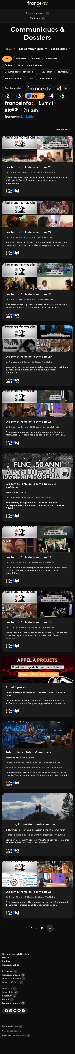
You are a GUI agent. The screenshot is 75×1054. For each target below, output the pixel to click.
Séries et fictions (13, 79)
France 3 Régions (11, 1003)
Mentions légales (10, 1026)
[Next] (50, 928)
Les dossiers (59, 49)
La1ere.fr (7, 996)
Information (46, 79)
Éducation (46, 72)
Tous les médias (13, 88)
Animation (20, 59)
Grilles (5, 958)
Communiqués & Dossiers (15, 954)
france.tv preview (35, 13)
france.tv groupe (11, 975)
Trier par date (64, 130)
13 (42, 928)
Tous (8, 49)
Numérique (64, 72)
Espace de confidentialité (14, 1035)
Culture (8, 65)
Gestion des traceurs (11, 1031)
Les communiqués (31, 49)
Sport (31, 79)
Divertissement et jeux (30, 65)
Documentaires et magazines (20, 72)
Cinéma (36, 59)
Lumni (5, 999)
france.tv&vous (10, 982)
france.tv (7, 989)
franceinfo (7, 992)
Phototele (35, 18)
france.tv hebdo (10, 965)
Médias (6, 961)
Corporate (51, 59)
